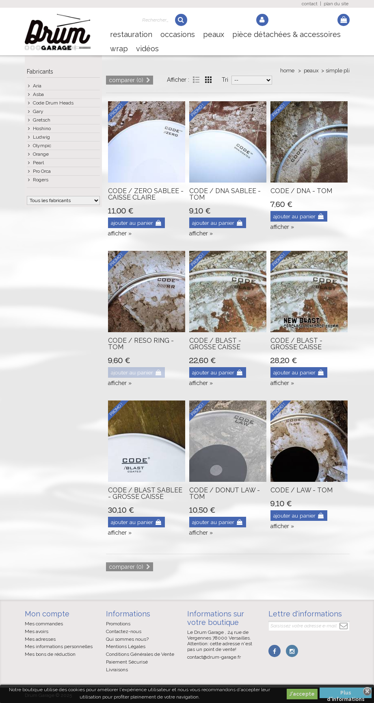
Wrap (119, 48)
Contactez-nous (123, 631)
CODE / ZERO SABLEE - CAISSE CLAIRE (146, 194)
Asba (38, 94)
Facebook (274, 651)
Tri (225, 79)
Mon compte (47, 613)
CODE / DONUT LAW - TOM (224, 493)
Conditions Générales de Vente (140, 654)
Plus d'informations (346, 694)
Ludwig (41, 137)
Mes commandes (44, 624)
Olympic (42, 145)
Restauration (131, 34)
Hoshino (42, 128)
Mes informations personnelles (59, 646)
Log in (262, 20)
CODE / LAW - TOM (301, 490)
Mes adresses (40, 639)
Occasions (177, 34)
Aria (37, 86)
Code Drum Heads (53, 103)
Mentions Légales (125, 646)
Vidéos (147, 48)
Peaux (213, 34)
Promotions (118, 624)
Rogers (40, 180)
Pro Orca (42, 171)
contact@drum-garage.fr (214, 657)
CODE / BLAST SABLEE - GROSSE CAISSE (145, 493)
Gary (38, 111)
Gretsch (41, 120)
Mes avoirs (36, 631)
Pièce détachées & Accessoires (286, 34)
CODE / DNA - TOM (301, 191)
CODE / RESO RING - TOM (141, 344)
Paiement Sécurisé (127, 662)
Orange (41, 154)
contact (310, 4)
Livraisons (117, 670)
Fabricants (40, 71)
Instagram (291, 651)
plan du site (336, 4)
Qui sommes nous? (127, 639)
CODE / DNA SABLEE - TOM (225, 194)
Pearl (38, 162)
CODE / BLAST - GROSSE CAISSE (215, 344)
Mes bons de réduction (50, 654)
